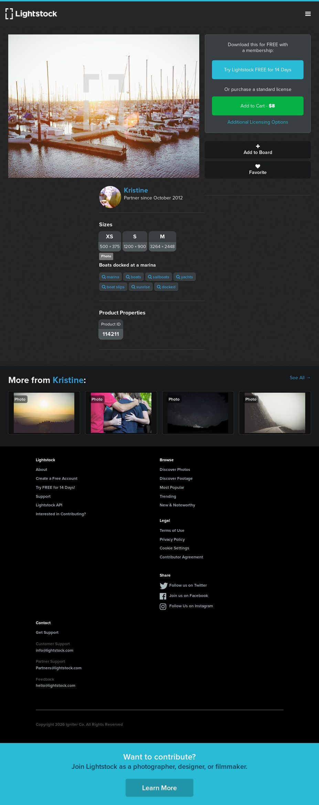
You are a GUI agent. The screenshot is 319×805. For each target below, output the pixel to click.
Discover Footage (176, 478)
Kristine (136, 190)
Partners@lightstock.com (59, 668)
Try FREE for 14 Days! (55, 487)
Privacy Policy (172, 539)
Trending (168, 496)
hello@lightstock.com (55, 685)
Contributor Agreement (181, 557)
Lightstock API (49, 505)
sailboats (158, 277)
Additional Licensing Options (257, 122)
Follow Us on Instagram (191, 606)
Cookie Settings (174, 548)
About (41, 469)
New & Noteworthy (177, 505)
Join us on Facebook (188, 595)
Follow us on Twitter (188, 585)
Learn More (159, 788)
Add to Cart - (258, 106)
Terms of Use (172, 530)
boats (133, 277)
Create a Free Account (56, 478)
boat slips (113, 287)
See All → (300, 377)
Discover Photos (175, 469)
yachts (184, 277)
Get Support (47, 632)
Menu (307, 13)
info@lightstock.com (54, 650)
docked (166, 287)
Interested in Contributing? (61, 514)
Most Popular (172, 487)
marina (110, 277)
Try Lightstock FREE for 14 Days (257, 69)
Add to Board (257, 150)
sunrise (140, 287)
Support (43, 496)
